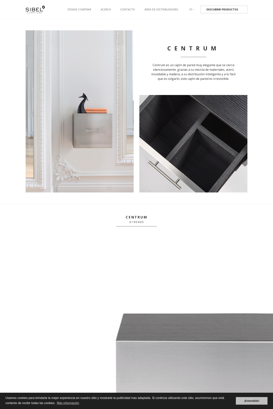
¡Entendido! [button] (251, 400)
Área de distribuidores (161, 9)
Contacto (127, 9)
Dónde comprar (79, 9)
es (192, 9)
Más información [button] (68, 403)
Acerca (106, 9)
